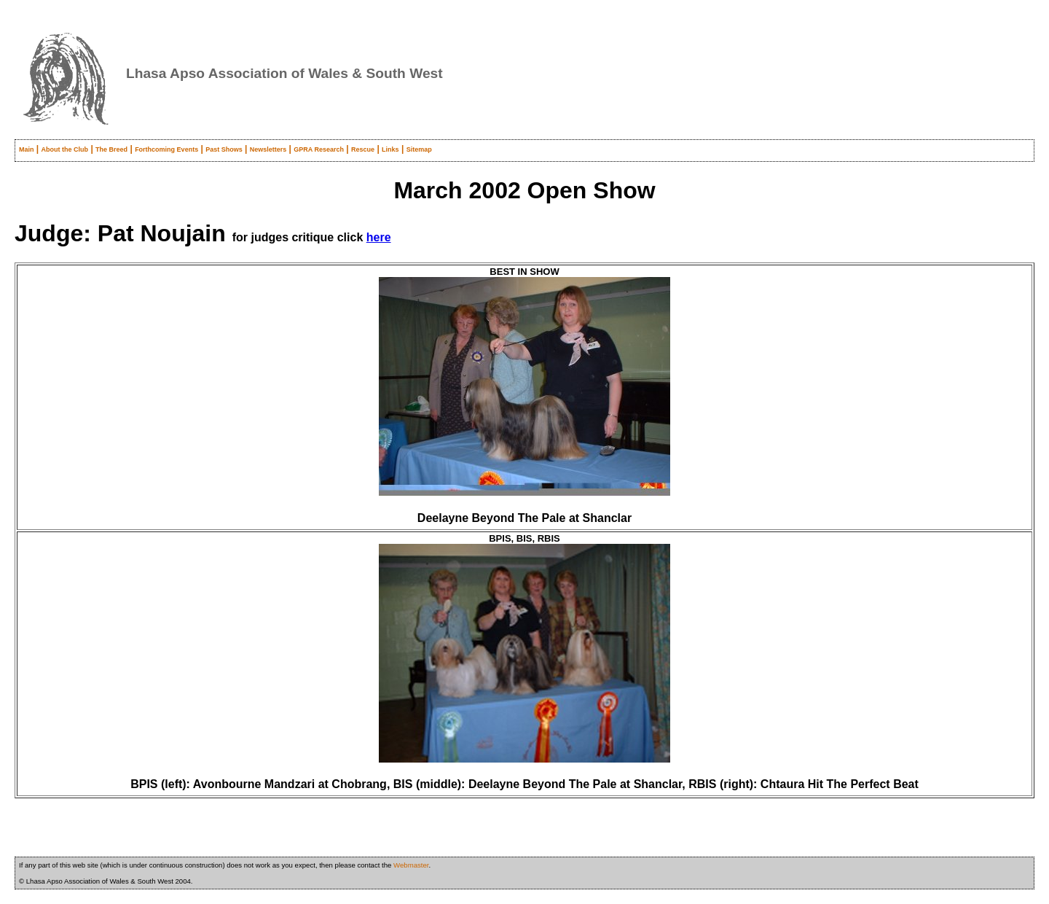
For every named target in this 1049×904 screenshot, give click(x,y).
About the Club (65, 149)
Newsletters (268, 149)
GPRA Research (319, 149)
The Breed (111, 149)
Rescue (362, 149)
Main (26, 149)
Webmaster (410, 865)
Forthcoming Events (166, 149)
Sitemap (419, 149)
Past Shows (224, 149)
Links (390, 149)
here (378, 237)
